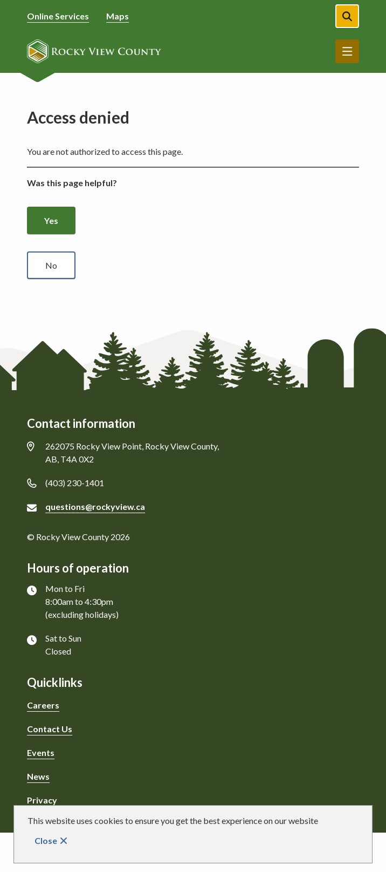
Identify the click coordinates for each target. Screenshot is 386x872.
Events (40, 752)
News (38, 776)
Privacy (42, 800)
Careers (43, 705)
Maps (117, 16)
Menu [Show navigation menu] (347, 51)
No (51, 265)
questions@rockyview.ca (95, 506)
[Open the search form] (347, 16)
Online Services (58, 16)
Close (46, 840)
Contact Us (49, 729)
